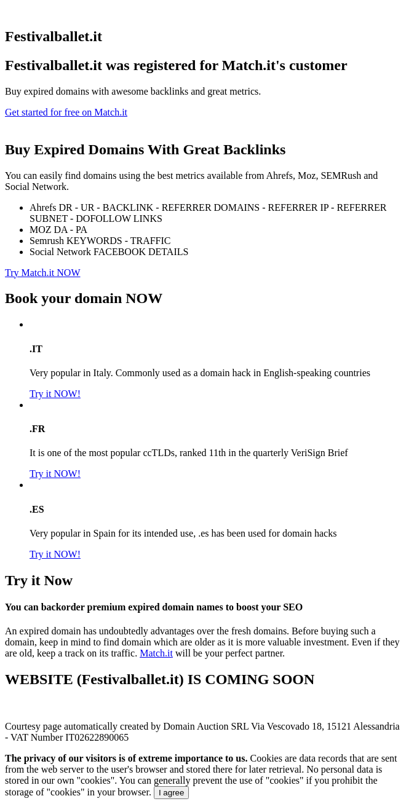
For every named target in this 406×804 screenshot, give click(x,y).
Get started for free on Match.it (66, 112)
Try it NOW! (55, 393)
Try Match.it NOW (43, 272)
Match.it (156, 653)
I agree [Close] (172, 792)
